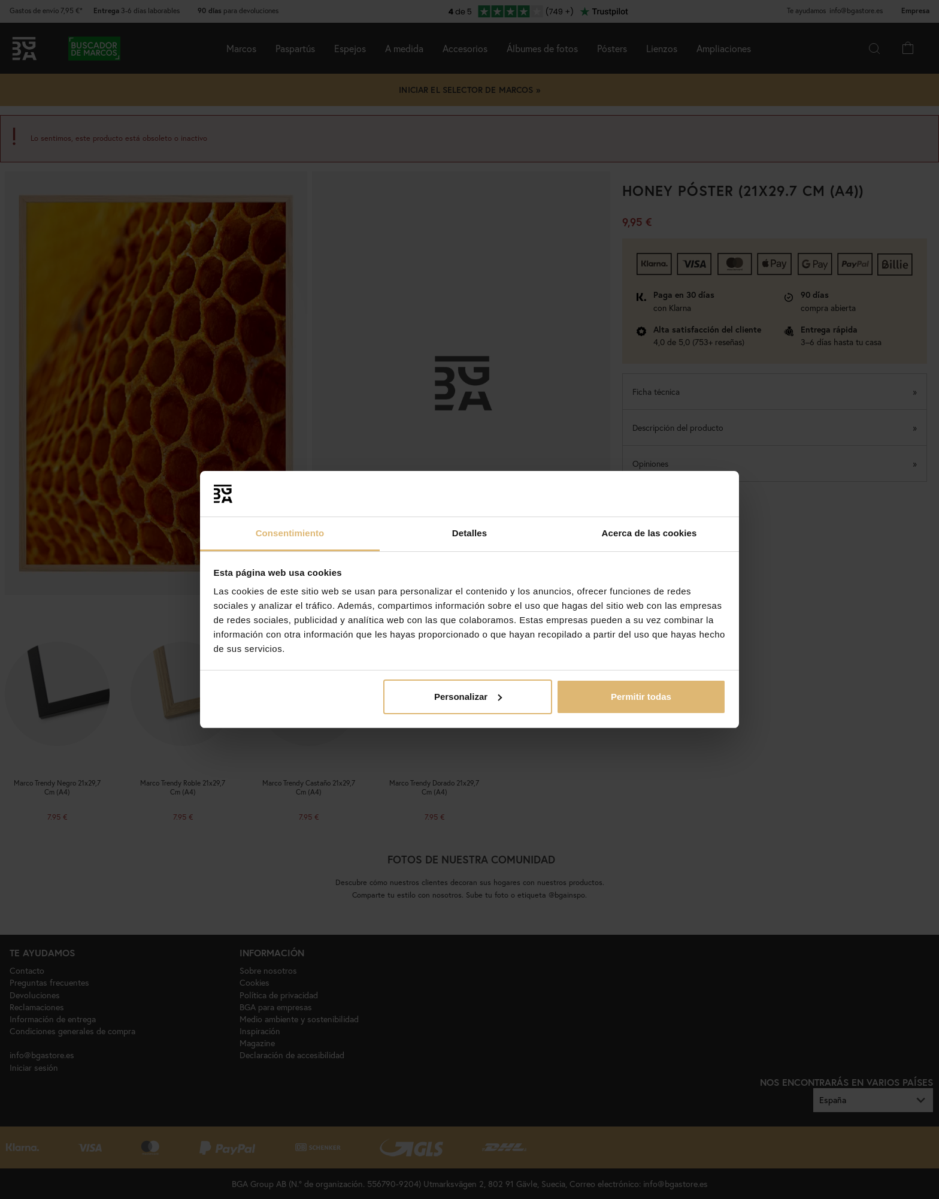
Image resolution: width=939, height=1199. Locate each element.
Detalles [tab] (469, 533)
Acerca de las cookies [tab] (649, 533)
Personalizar (468, 696)
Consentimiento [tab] (290, 533)
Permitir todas (641, 696)
